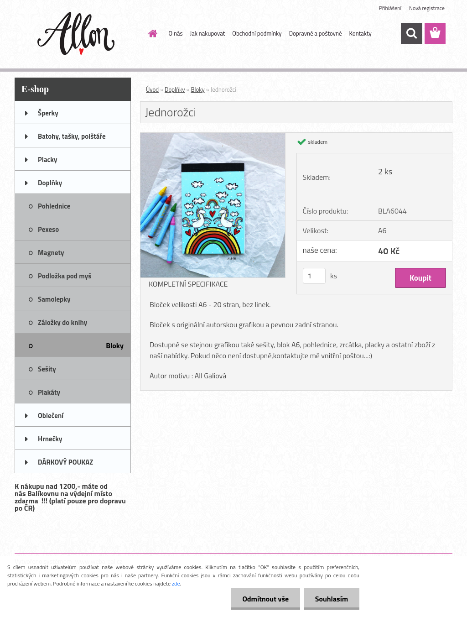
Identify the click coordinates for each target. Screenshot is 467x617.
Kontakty (360, 33)
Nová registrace (427, 8)
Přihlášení (390, 8)
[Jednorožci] (212, 136)
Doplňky (175, 89)
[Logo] (77, 34)
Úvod (152, 89)
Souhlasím (331, 598)
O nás (176, 33)
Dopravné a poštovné (315, 33)
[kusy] (314, 276)
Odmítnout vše (265, 598)
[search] (411, 33)
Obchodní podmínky (256, 33)
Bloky (197, 89)
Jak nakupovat (207, 33)
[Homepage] (151, 33)
